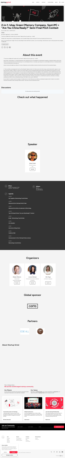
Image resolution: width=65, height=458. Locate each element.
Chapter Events (18, 439)
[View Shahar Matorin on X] (17, 275)
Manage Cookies (9, 455)
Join (33, 2)
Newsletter (27, 438)
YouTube (27, 440)
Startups (8, 440)
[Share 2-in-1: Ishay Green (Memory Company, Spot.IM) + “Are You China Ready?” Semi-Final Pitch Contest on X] (5, 47)
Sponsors (8, 441)
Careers (36, 438)
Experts (8, 439)
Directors (8, 442)
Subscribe (58, 426)
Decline (5, 452)
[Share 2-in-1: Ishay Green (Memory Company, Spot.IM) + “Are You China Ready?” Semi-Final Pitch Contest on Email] (10, 47)
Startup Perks (50, 2)
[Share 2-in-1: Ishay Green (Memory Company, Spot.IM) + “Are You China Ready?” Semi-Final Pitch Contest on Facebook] (2, 47)
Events (37, 2)
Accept (13, 452)
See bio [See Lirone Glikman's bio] (32, 282)
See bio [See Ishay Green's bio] (32, 169)
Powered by (59, 455)
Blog (26, 439)
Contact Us (37, 439)
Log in (63, 2)
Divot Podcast (28, 441)
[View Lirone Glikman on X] (32, 275)
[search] (60, 2)
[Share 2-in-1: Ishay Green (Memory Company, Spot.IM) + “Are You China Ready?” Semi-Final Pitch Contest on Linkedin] (7, 47)
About (56, 2)
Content (43, 2)
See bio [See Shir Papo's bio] (48, 282)
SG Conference (18, 438)
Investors (8, 438)
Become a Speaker (19, 440)
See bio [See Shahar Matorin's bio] (17, 282)
